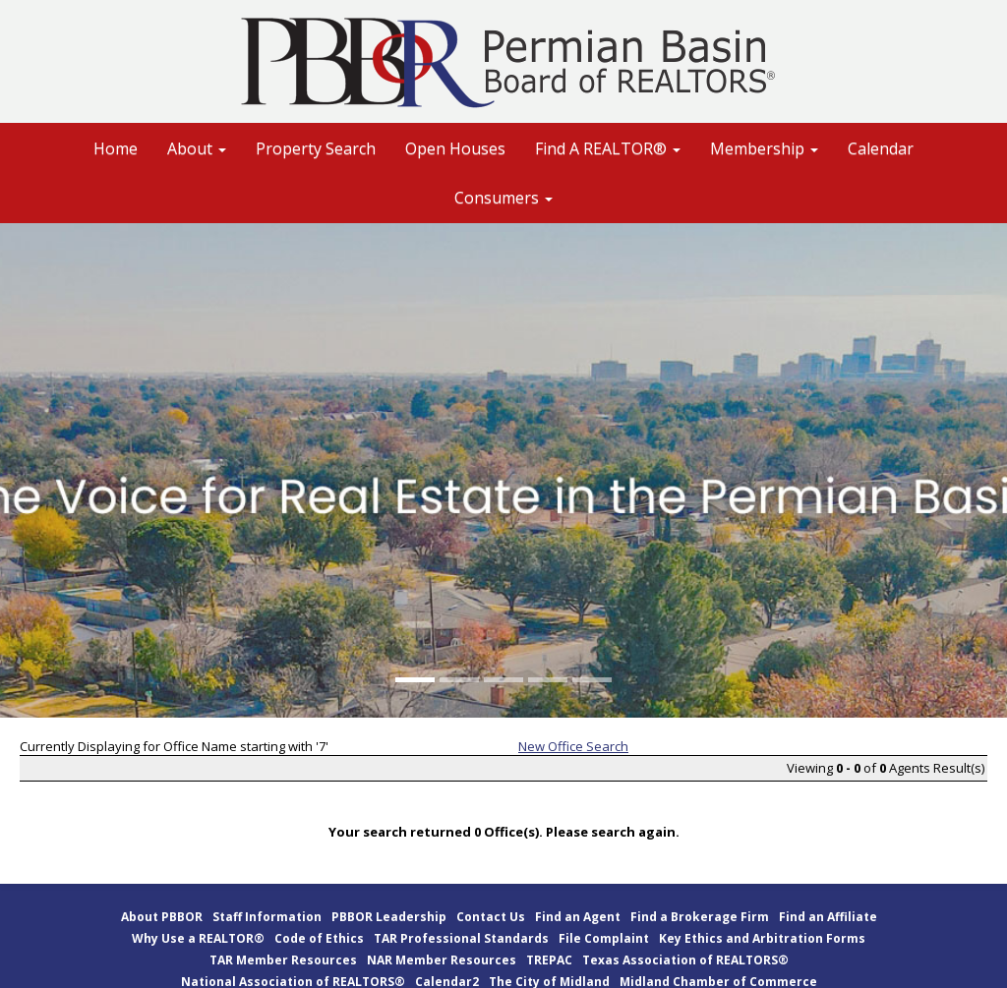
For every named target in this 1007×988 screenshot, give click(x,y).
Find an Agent (578, 916)
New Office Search (573, 746)
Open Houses (455, 148)
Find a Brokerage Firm (699, 916)
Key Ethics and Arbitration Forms (762, 938)
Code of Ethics (319, 938)
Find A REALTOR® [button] (608, 148)
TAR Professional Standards (461, 938)
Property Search (316, 148)
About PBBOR (162, 916)
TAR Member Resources (283, 960)
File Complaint (604, 938)
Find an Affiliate (828, 916)
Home (115, 148)
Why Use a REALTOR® (198, 938)
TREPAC (549, 960)
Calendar (881, 148)
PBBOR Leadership (388, 916)
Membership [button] (764, 148)
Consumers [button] (503, 197)
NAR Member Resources (441, 960)
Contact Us (490, 916)
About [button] (196, 148)
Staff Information (267, 916)
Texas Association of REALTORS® (685, 960)
